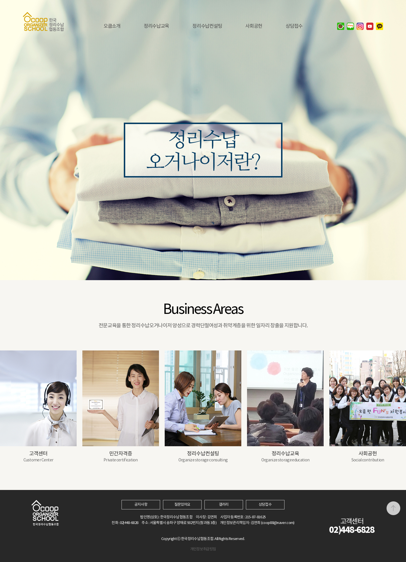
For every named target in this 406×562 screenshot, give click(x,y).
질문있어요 (182, 505)
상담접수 (265, 505)
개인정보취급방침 (203, 549)
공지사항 (140, 505)
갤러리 (223, 505)
